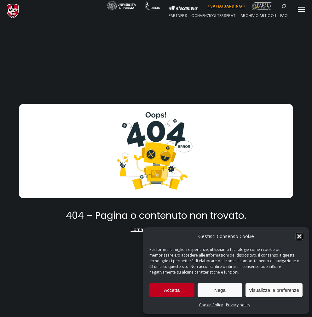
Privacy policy (238, 305)
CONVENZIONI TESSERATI (213, 15)
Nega (220, 290)
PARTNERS (178, 15)
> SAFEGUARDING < (226, 6)
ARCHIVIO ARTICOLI (258, 15)
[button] (299, 236)
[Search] (286, 6)
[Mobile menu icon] (301, 9)
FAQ (283, 15)
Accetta (172, 290)
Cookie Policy (211, 305)
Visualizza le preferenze (274, 290)
